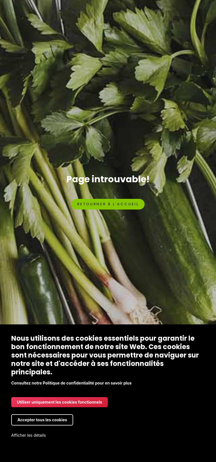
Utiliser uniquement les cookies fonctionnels (59, 402)
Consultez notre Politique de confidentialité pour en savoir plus (71, 383)
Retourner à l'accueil (108, 204)
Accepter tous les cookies (42, 419)
